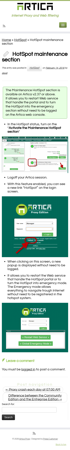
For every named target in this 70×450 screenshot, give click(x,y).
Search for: (8, 404)
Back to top (61, 444)
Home (6, 40)
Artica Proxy (24, 439)
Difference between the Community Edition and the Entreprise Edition (35, 397)
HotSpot (20, 40)
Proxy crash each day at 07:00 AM (33, 389)
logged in (28, 369)
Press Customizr (50, 439)
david (4, 73)
